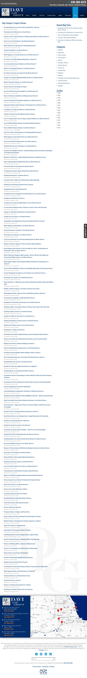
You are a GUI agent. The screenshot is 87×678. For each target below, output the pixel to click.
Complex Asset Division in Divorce (14, 198)
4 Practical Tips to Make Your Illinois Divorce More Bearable (21, 180)
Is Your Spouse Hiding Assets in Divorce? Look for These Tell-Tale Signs (25, 207)
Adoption (60, 50)
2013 (58, 125)
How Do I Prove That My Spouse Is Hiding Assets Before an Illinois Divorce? (26, 36)
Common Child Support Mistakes (67, 37)
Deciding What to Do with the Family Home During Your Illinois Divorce (25, 439)
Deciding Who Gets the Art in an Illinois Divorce (18, 361)
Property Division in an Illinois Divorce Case (17, 575)
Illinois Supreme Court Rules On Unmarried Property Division (22, 480)
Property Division (62, 80)
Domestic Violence (63, 62)
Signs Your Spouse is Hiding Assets (14, 525)
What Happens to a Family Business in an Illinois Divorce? (21, 54)
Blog (75, 15)
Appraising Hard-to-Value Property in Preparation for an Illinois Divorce (25, 105)
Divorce (60, 60)
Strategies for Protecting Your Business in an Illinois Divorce (22, 302)
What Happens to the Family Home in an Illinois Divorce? (21, 137)
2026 (58, 93)
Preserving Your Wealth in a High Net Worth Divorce (19, 298)
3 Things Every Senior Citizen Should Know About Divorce (21, 171)
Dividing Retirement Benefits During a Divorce (17, 498)
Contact (82, 15)
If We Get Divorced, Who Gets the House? (16, 502)
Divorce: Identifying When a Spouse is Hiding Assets (19, 543)
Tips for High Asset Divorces (12, 507)
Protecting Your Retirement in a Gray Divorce (17, 32)
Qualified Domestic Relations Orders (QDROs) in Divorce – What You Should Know (28, 395)
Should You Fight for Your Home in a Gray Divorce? (19, 316)
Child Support (61, 57)
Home (27, 15)
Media (60, 15)
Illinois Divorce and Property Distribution (16, 553)
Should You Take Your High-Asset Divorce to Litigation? (20, 366)
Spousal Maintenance (64, 83)
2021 (58, 105)
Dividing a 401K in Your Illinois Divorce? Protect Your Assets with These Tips (26, 307)
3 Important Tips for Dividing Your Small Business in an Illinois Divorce (25, 193)
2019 (58, 110)
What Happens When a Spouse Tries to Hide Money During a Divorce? (24, 293)
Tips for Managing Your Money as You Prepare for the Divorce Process (25, 273)
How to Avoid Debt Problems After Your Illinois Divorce (20, 141)
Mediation (60, 73)
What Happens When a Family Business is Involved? (19, 571)
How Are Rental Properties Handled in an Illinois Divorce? (21, 91)
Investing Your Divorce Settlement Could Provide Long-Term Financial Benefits (27, 382)
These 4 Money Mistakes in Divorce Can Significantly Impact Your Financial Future (28, 268)
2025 (58, 95)
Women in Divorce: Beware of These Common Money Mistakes (22, 244)
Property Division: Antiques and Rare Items (17, 512)
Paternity (60, 75)
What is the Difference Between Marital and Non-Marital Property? (23, 475)
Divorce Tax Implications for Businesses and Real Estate (20, 548)
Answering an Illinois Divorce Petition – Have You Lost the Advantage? (25, 429)
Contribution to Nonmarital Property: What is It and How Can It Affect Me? (25, 566)
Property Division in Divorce (12, 580)
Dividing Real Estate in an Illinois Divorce (16, 175)
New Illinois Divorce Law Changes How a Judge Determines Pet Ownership (26, 416)
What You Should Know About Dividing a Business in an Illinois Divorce (25, 400)
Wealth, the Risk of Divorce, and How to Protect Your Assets (21, 288)
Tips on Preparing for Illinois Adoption (68, 35)
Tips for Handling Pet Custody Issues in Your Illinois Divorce (22, 348)
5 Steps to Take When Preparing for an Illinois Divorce (20, 212)
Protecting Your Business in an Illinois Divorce (18, 234)
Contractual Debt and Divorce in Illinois (15, 493)
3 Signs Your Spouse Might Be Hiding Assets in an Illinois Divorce (23, 77)
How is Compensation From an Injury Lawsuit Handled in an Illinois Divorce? (26, 118)
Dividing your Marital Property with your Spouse (18, 589)
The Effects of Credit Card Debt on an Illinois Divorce (19, 109)
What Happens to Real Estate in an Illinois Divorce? (19, 225)
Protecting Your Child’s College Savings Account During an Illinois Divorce (26, 334)
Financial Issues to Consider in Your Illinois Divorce (19, 230)
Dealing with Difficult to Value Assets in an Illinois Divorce (21, 320)
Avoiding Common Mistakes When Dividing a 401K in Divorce (22, 352)
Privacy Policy (37, 666)
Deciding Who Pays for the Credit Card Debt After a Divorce (21, 27)
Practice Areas (51, 15)
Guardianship (61, 70)
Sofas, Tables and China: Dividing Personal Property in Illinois (22, 516)
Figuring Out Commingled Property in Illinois (17, 530)
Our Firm (42, 15)
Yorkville (41, 650)
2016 (58, 118)
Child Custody (62, 55)
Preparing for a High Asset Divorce (14, 329)
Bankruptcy (61, 52)
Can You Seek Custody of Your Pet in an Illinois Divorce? (21, 466)
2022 (58, 103)
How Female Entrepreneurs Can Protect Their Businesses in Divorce (24, 357)
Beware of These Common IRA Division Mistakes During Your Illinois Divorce (26, 448)
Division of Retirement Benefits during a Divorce (18, 557)
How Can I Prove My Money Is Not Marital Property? (19, 41)
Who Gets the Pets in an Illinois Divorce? (16, 484)
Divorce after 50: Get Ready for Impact (15, 86)
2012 (58, 127)
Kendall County (68, 646)
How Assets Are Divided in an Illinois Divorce (17, 452)
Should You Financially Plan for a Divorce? (16, 420)
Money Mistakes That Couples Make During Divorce (19, 457)
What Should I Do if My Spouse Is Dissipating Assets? (20, 45)
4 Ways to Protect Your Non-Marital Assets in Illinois (19, 114)
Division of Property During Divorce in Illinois (17, 585)
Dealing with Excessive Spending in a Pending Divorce (20, 146)
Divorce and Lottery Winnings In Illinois (16, 489)
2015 (58, 120)
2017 (58, 115)
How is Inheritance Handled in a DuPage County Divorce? (21, 96)
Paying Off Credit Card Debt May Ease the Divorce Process (21, 434)
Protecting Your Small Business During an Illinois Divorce (21, 471)
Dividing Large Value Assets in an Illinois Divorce (18, 461)
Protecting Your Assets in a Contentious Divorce (18, 277)
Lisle (75, 646)
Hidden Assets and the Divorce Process (16, 562)
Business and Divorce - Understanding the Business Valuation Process (25, 157)
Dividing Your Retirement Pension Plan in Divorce (18, 184)
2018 (58, 113)
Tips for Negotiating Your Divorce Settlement (17, 386)
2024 (58, 98)
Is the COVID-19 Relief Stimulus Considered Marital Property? (22, 123)
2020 (58, 108)
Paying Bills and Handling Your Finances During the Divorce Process (24, 221)
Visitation (60, 85)
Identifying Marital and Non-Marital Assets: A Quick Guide (21, 534)
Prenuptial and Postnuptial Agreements (68, 78)
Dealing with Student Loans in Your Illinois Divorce (19, 325)
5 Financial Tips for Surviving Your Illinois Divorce (19, 166)
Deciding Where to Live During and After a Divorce (19, 371)
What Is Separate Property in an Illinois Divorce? (18, 82)
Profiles (34, 15)
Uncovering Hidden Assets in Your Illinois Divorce (18, 443)
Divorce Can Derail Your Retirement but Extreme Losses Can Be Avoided (25, 339)
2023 (58, 100)
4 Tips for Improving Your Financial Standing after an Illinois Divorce (24, 239)
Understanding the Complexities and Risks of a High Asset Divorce (24, 391)
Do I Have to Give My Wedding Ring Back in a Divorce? (20, 59)
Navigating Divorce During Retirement (15, 189)
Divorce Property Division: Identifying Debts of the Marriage (21, 539)
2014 (58, 123)
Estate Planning (62, 65)
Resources (68, 15)
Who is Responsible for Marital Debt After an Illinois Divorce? (22, 161)
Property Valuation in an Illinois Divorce (15, 50)
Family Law (61, 68)
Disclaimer (45, 666)
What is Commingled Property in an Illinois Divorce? (19, 68)
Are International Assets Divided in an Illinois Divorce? (20, 64)
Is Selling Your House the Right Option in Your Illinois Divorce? (22, 203)
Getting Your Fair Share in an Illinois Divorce (17, 216)
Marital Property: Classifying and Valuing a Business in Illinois (22, 521)
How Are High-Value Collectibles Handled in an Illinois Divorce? (23, 100)
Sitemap (52, 666)
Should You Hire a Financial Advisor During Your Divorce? (21, 411)
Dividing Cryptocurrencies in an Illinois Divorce (18, 311)
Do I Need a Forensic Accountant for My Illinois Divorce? (20, 73)
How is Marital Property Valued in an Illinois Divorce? (19, 127)
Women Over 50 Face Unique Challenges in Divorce (19, 343)
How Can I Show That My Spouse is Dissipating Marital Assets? (22, 132)
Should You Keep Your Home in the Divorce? (17, 425)
